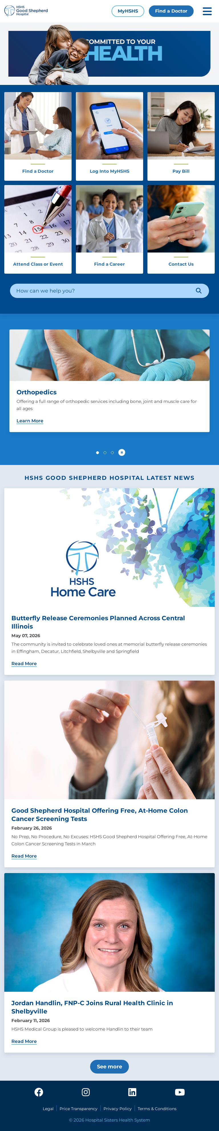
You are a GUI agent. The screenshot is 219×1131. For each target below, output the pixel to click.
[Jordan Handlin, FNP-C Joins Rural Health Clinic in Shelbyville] (109, 963)
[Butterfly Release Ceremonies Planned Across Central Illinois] (109, 581)
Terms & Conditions (157, 1108)
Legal (48, 1108)
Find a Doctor (171, 11)
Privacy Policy (118, 1108)
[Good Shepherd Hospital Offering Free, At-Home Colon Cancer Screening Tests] (109, 774)
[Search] (198, 291)
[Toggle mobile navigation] (207, 11)
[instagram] (86, 1093)
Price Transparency (79, 1108)
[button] (97, 452)
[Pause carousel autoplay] (121, 452)
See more (109, 1067)
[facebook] (38, 1093)
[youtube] (180, 1093)
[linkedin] (132, 1093)
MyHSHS (128, 11)
